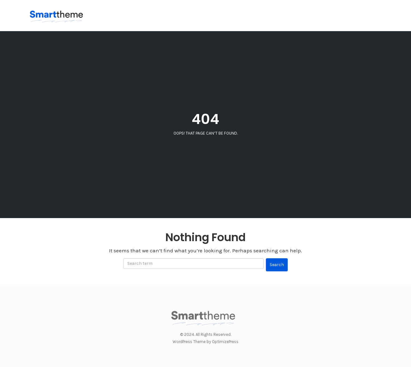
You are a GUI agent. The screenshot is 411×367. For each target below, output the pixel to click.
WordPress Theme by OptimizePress (205, 341)
